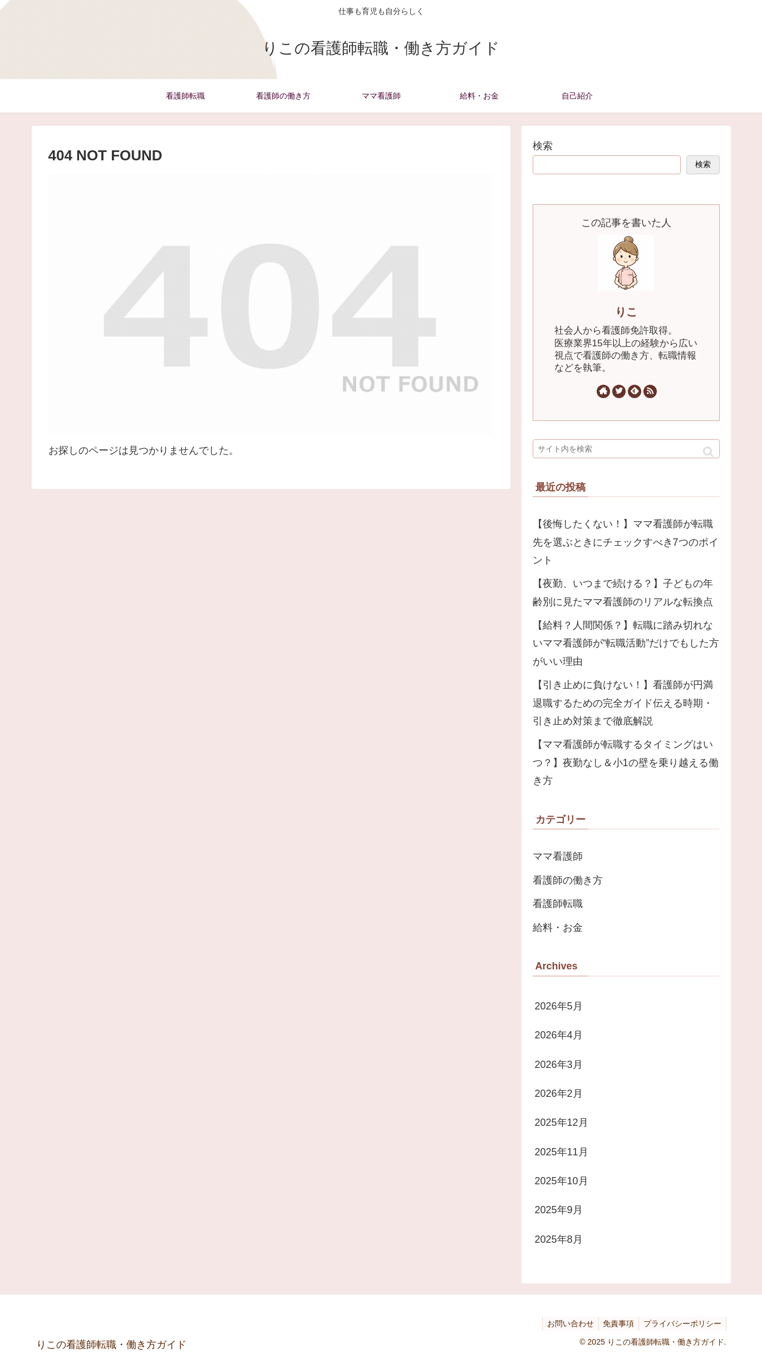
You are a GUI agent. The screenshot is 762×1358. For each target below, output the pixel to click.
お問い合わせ (564, 1323)
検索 (543, 145)
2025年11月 (561, 1152)
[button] (708, 452)
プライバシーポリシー (681, 1323)
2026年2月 (559, 1093)
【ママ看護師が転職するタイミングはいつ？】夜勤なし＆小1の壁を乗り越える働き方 (626, 762)
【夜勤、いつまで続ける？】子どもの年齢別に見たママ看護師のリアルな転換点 (623, 592)
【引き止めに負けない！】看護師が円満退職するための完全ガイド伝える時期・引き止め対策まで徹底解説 (623, 703)
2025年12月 (561, 1122)
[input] (626, 448)
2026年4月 (559, 1035)
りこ (626, 312)
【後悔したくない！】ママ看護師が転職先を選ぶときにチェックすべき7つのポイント (626, 542)
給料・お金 (558, 927)
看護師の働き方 (568, 880)
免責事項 (615, 1323)
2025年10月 (561, 1181)
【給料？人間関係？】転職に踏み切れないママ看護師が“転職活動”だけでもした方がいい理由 (626, 643)
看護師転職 (558, 903)
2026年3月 (559, 1064)
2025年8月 (559, 1239)
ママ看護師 (558, 856)
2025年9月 (559, 1209)
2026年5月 (559, 1006)
